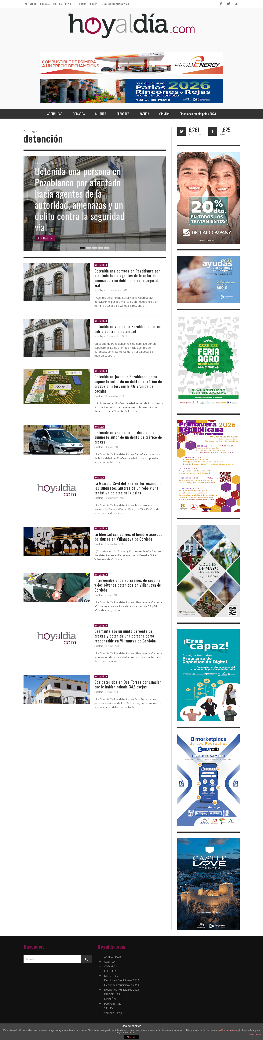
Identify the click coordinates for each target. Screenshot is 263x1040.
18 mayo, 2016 (112, 645)
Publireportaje (112, 1003)
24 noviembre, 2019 (115, 396)
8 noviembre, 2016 (114, 544)
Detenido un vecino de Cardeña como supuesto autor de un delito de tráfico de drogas (128, 437)
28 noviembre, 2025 (117, 290)
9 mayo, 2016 (112, 691)
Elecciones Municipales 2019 (121, 985)
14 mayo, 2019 (112, 446)
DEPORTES (111, 975)
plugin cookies (255, 1034)
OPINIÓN (110, 999)
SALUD (108, 1008)
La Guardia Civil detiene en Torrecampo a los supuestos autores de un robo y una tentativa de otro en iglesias (128, 488)
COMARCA (99, 426)
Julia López (100, 290)
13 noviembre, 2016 (115, 497)
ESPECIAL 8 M (113, 994)
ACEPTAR (131, 1037)
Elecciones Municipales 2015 (121, 980)
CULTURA (110, 971)
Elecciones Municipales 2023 (121, 989)
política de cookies (227, 1030)
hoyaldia (99, 396)
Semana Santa (113, 1013)
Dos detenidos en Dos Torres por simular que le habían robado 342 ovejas (128, 684)
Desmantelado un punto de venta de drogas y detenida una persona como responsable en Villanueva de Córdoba (125, 635)
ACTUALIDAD (101, 265)
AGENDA (109, 961)
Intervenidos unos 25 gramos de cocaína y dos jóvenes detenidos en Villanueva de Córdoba (128, 584)
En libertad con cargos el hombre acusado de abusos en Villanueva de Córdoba (129, 536)
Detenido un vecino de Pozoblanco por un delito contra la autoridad (128, 328)
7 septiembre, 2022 (117, 336)
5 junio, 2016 (112, 594)
